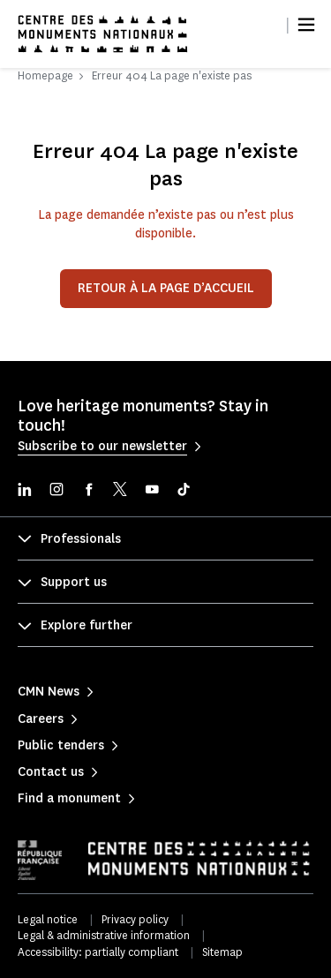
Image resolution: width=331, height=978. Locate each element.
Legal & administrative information (104, 935)
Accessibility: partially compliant (98, 951)
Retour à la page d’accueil (166, 288)
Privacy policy (135, 919)
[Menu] (306, 25)
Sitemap (222, 951)
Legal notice (48, 919)
